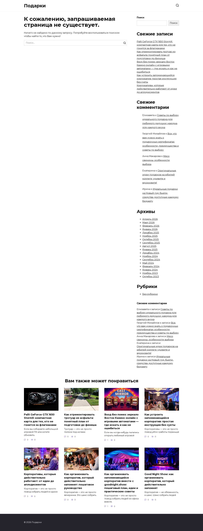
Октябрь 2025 (150, 239)
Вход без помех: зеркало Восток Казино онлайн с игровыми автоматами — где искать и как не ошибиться (121, 421)
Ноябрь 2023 (150, 273)
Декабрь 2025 (150, 232)
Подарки (35, 5)
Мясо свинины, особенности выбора (156, 160)
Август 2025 (149, 246)
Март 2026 (148, 222)
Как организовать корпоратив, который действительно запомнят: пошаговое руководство (79, 481)
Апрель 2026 (150, 219)
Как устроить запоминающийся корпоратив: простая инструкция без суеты (156, 78)
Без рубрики (150, 294)
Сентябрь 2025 (151, 242)
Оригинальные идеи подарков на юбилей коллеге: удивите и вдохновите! (157, 350)
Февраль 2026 (150, 226)
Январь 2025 (149, 249)
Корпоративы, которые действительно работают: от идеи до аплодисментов (157, 89)
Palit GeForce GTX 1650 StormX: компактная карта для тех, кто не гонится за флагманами (156, 45)
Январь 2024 (150, 269)
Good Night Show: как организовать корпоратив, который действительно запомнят (159, 481)
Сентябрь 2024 (151, 259)
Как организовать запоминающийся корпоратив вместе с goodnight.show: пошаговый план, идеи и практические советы (121, 483)
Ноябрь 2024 (150, 256)
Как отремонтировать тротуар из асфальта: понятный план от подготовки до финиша (156, 55)
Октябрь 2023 (150, 276)
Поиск (140, 17)
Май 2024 (148, 263)
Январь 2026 (149, 229)
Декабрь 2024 (150, 253)
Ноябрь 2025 (150, 236)
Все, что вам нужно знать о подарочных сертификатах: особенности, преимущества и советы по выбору (160, 141)
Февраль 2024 (150, 266)
